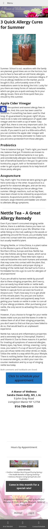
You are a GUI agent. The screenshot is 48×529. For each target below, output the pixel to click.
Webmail (18, 512)
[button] (3, 109)
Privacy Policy (26, 505)
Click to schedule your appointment (24, 378)
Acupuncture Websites (13, 499)
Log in (31, 512)
